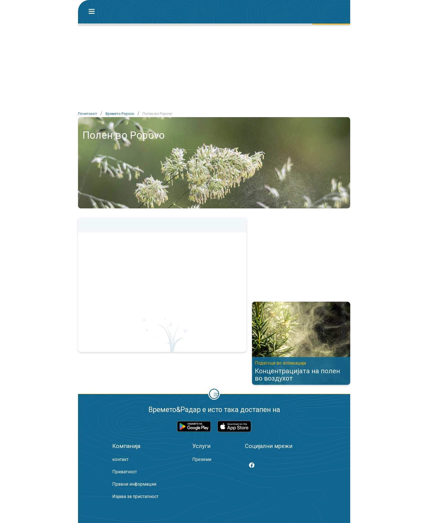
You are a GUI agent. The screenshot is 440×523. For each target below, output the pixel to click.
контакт (120, 459)
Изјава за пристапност (135, 496)
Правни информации (134, 484)
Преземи (201, 459)
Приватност (124, 471)
